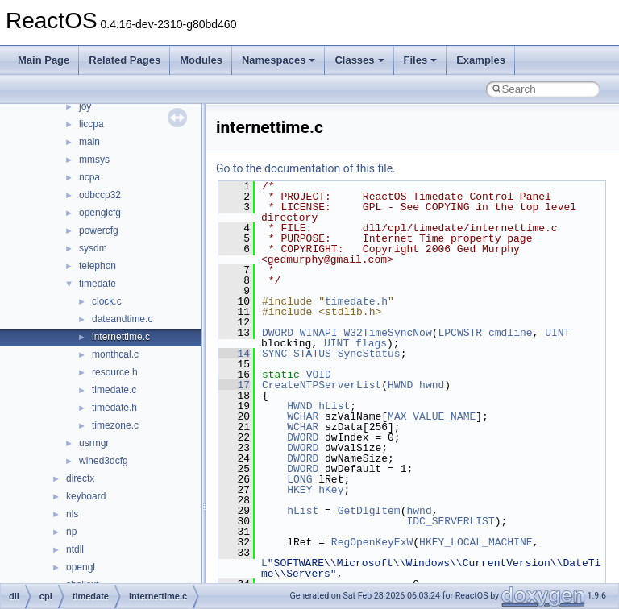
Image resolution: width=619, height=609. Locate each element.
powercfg (98, 230)
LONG (299, 479)
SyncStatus (369, 353)
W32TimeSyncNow (387, 332)
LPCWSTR (460, 332)
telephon (97, 265)
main (89, 141)
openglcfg (100, 212)
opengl (80, 567)
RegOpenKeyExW (372, 542)
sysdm (93, 248)
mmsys (94, 159)
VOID (318, 374)
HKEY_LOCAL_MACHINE (475, 542)
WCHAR (302, 416)
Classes (359, 60)
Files (421, 60)
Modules (201, 60)
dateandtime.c (122, 319)
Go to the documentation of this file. (306, 168)
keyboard (86, 496)
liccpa (91, 124)
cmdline (510, 332)
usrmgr (94, 443)
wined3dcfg (103, 460)
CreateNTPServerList (321, 385)
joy (85, 106)
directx (80, 478)
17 (234, 385)
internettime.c (121, 336)
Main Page (43, 60)
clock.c (107, 301)
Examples (480, 60)
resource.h (115, 372)
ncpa (89, 177)
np (71, 531)
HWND (400, 385)
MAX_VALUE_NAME (432, 416)
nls (72, 514)
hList (334, 406)
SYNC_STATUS (296, 353)
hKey (330, 490)
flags (371, 343)
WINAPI (319, 332)
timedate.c (114, 390)
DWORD (277, 332)
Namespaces (279, 60)
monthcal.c (115, 354)
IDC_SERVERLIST (450, 521)
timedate (97, 283)
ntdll (75, 549)
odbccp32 (100, 195)
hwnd (431, 385)
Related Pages (124, 60)
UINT (557, 332)
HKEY (299, 490)
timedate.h (114, 407)
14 (234, 353)
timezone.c (115, 425)
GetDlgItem (369, 510)
